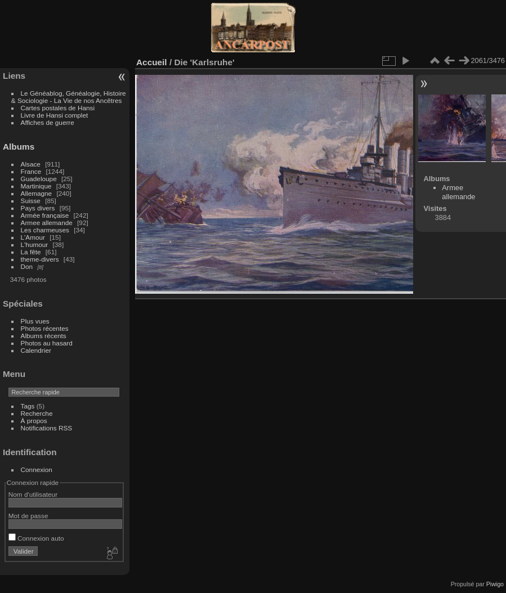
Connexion (36, 469)
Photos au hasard (47, 343)
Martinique (36, 186)
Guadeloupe (39, 178)
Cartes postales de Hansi (58, 107)
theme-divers (40, 259)
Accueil (151, 62)
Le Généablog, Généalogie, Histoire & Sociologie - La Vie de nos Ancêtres (68, 96)
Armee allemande (47, 222)
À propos (34, 420)
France (31, 171)
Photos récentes (45, 328)
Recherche (37, 413)
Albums (18, 146)
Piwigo (495, 584)
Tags (28, 406)
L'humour (34, 244)
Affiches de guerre (47, 122)
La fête (31, 251)
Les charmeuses (45, 229)
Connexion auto (36, 538)
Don (27, 266)
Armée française (45, 215)
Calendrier (36, 350)
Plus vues (35, 321)
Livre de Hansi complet (54, 115)
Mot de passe (28, 515)
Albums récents (43, 335)
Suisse (31, 200)
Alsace (31, 164)
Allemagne (36, 193)
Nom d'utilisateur (32, 494)
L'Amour (33, 237)
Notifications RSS (47, 428)
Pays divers (38, 208)
